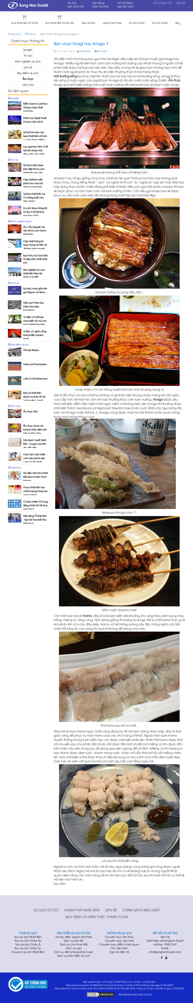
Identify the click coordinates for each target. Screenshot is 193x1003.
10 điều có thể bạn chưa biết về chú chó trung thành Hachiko (35, 320)
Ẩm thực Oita (30, 411)
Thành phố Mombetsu (35, 364)
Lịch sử (28, 67)
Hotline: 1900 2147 (165, 944)
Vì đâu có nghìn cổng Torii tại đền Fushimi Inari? (34, 335)
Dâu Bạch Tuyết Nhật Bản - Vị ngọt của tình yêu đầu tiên (34, 444)
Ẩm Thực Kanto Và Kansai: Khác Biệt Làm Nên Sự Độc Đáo (35, 429)
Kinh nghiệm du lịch (28, 61)
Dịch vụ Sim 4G (73, 940)
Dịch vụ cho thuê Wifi (73, 944)
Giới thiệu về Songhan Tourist (165, 940)
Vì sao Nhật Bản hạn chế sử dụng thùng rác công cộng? (35, 491)
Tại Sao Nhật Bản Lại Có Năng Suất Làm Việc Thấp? (34, 197)
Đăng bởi (85, 51)
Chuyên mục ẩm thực (119, 937)
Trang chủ (14, 34)
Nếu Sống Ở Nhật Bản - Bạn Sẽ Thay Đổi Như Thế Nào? (35, 519)
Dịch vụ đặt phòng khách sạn (73, 952)
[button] (185, 20)
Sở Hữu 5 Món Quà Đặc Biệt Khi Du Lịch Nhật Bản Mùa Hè (33, 169)
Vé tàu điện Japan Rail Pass (73, 937)
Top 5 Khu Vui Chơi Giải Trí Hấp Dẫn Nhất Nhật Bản (35, 259)
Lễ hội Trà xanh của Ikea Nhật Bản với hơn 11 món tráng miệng (35, 136)
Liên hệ (111, 910)
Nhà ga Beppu (31, 349)
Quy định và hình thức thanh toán (96, 916)
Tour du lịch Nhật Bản (28, 937)
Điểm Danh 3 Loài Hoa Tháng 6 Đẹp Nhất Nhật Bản (35, 107)
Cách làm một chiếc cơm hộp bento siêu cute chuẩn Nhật (34, 458)
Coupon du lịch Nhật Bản (28, 952)
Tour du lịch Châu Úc (28, 948)
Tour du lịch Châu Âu (28, 940)
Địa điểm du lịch (28, 73)
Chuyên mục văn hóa (119, 940)
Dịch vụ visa (73, 948)
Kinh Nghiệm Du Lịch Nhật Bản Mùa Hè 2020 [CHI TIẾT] (34, 273)
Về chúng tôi (162, 3)
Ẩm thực (30, 34)
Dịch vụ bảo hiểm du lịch (73, 955)
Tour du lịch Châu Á (28, 944)
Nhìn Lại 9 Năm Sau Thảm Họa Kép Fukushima (33, 306)
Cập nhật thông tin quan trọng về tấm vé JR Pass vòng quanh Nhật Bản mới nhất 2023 (35, 249)
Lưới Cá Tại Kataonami (35, 378)
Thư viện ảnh (119, 948)
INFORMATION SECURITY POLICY (135, 994)
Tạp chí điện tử (119, 952)
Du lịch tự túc (46, 910)
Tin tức (28, 55)
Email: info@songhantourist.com (165, 950)
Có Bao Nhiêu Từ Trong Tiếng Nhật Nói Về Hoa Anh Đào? (35, 505)
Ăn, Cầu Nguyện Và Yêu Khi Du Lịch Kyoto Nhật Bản (34, 230)
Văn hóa (28, 85)
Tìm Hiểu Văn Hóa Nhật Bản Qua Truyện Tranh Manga (35, 476)
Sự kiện (27, 50)
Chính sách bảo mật (141, 910)
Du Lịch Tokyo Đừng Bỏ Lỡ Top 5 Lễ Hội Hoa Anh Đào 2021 (35, 212)
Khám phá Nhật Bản (82, 910)
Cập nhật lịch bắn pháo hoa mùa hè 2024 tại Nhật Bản (33, 183)
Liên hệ (180, 3)
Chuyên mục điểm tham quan (119, 944)
